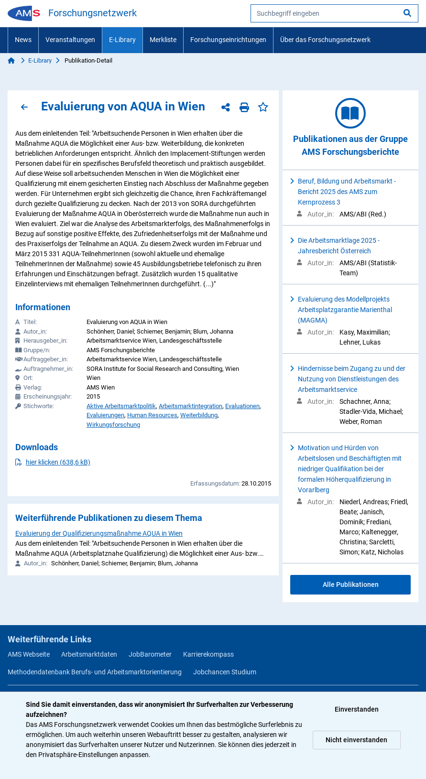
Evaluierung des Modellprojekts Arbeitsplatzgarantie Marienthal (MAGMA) (345, 309)
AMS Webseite (29, 654)
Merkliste (163, 39)
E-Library (122, 39)
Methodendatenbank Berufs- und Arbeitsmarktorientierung (95, 672)
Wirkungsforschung (113, 424)
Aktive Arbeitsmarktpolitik (121, 406)
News (23, 39)
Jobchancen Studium (224, 672)
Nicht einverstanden (356, 740)
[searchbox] (334, 13)
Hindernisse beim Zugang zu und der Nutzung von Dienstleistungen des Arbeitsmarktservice (351, 379)
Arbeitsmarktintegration (190, 406)
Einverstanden (357, 709)
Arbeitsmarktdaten (89, 654)
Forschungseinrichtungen (228, 39)
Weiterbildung (199, 415)
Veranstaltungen (70, 39)
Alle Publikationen (351, 584)
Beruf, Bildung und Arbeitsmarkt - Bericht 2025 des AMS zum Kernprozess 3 (347, 191)
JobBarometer (150, 654)
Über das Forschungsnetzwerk (325, 39)
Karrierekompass (208, 654)
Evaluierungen (105, 415)
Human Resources (152, 415)
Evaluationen (242, 406)
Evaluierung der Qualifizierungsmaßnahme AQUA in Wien (99, 533)
